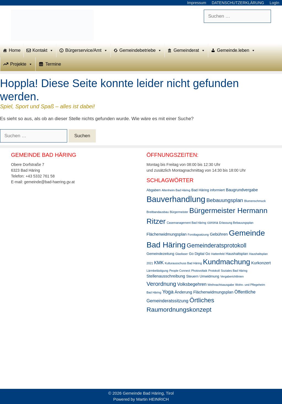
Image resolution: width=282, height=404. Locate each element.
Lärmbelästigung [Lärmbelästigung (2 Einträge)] (157, 270)
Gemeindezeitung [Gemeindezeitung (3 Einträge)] (160, 254)
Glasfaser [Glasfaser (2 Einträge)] (181, 253)
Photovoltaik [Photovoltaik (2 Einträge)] (199, 270)
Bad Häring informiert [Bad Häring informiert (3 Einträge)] (208, 190)
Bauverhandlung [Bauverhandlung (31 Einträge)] (176, 199)
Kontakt (42, 50)
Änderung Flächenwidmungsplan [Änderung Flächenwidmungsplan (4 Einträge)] (204, 292)
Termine (53, 64)
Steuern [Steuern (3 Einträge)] (192, 276)
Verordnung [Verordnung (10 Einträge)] (161, 284)
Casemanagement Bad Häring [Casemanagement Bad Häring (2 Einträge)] (186, 222)
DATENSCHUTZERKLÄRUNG (238, 3)
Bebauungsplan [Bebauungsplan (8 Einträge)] (225, 200)
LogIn (274, 3)
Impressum (196, 3)
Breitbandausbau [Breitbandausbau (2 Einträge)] (158, 212)
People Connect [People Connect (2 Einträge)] (179, 270)
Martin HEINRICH (152, 399)
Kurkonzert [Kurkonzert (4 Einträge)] (261, 263)
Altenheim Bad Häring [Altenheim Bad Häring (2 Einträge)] (176, 190)
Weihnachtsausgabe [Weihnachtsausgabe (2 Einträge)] (221, 284)
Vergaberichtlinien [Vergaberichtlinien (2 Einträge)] (232, 276)
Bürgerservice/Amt (86, 50)
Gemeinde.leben (236, 50)
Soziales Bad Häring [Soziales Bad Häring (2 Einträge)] (234, 270)
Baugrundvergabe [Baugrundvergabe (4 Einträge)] (242, 190)
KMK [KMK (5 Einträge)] (159, 262)
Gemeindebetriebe (141, 50)
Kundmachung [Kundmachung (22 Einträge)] (226, 262)
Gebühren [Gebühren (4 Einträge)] (219, 234)
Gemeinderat (189, 50)
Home (15, 50)
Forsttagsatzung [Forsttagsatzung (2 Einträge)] (198, 234)
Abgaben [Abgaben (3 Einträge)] (154, 190)
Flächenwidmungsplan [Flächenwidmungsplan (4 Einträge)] (167, 234)
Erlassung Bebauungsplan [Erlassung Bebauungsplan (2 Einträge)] (236, 222)
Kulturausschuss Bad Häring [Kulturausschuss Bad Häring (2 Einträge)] (183, 263)
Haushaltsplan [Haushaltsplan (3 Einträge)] (237, 254)
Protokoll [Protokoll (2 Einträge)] (213, 270)
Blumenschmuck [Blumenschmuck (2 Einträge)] (255, 201)
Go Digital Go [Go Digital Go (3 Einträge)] (199, 254)
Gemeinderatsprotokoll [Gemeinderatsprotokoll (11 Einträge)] (216, 245)
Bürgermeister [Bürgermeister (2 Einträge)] (179, 212)
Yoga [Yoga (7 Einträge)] (167, 292)
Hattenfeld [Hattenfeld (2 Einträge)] (218, 253)
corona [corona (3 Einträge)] (212, 222)
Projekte (21, 64)
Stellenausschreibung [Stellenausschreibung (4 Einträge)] (166, 276)
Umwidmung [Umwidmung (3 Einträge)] (209, 276)
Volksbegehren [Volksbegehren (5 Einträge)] (191, 284)
